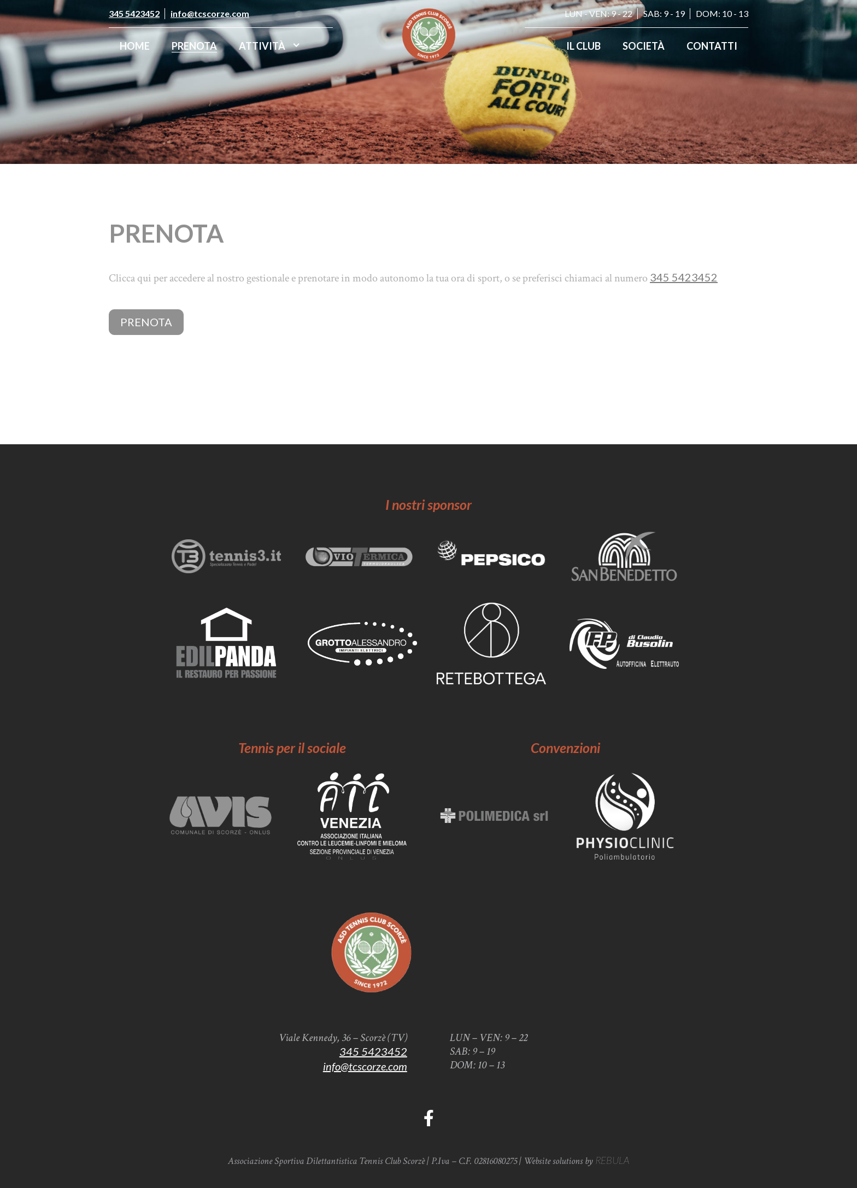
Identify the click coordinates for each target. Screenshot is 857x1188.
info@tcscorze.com (210, 13)
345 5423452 (134, 13)
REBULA (612, 1160)
